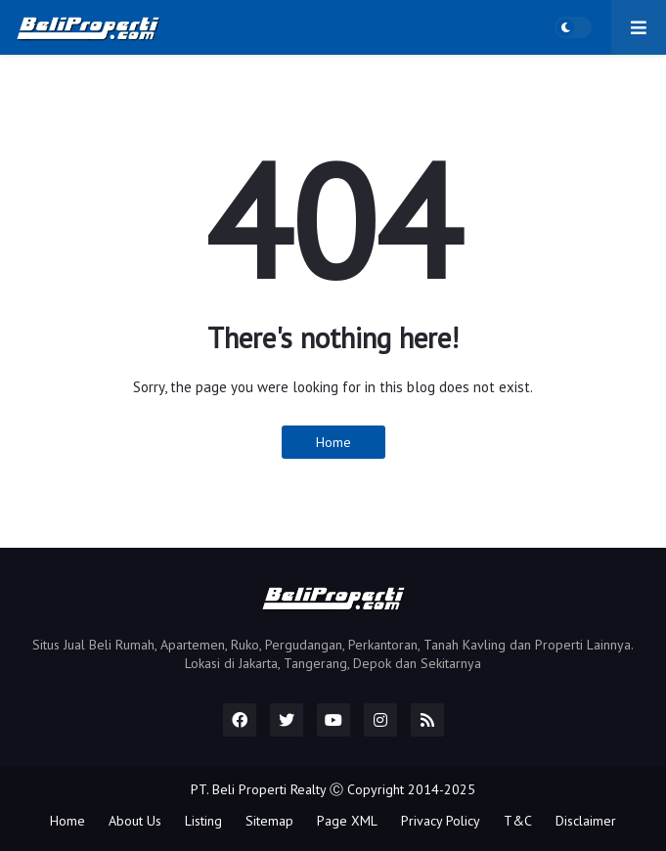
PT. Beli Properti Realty (258, 789)
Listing (203, 820)
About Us (135, 820)
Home (333, 442)
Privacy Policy (440, 820)
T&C (518, 820)
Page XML (347, 820)
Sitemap (269, 820)
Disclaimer (585, 820)
